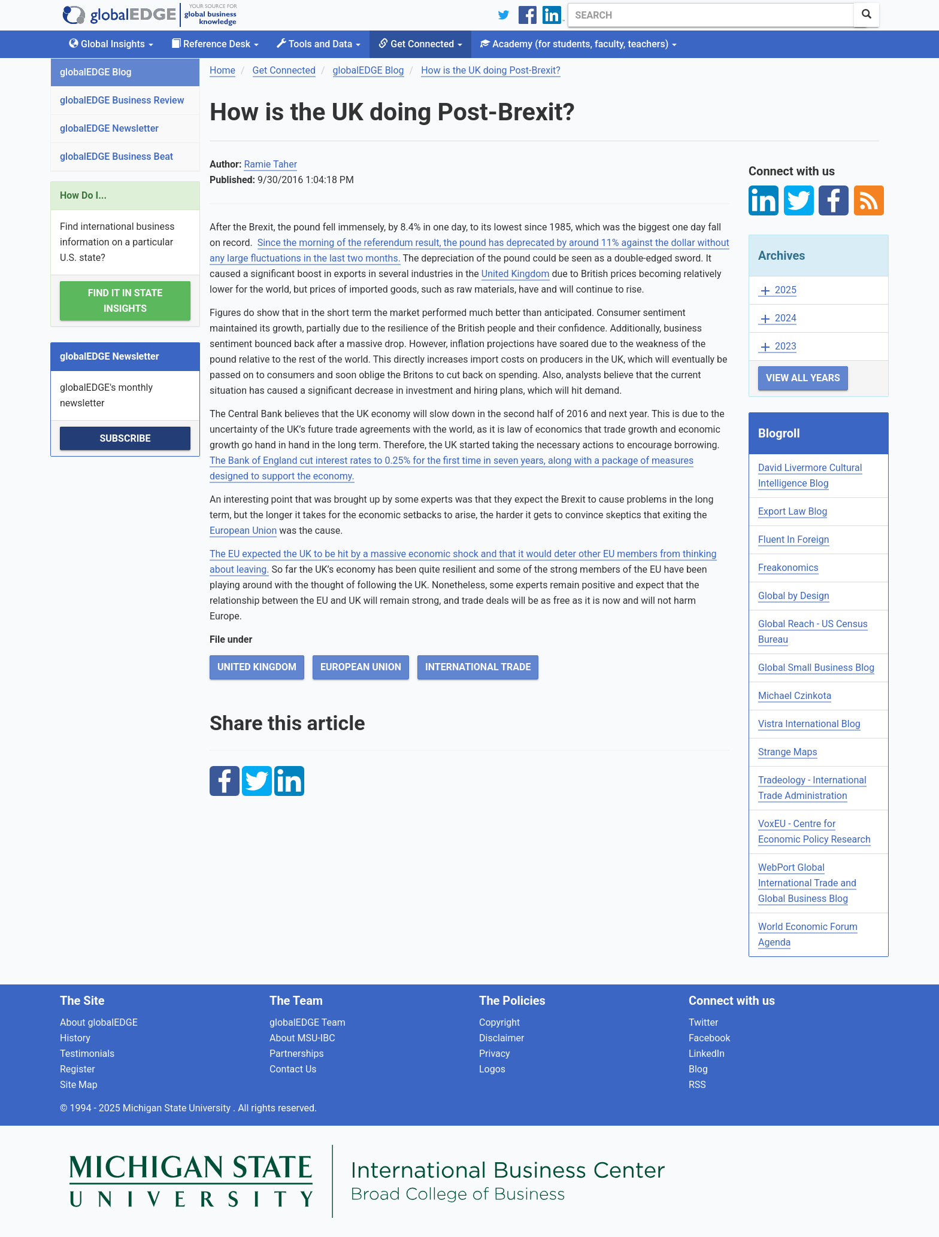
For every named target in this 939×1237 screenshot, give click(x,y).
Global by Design (793, 595)
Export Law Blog (792, 511)
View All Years (803, 378)
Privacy (494, 1053)
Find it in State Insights (125, 300)
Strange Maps (787, 752)
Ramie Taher (270, 164)
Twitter (703, 1022)
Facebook (709, 1038)
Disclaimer (501, 1038)
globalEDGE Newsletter (109, 128)
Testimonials (87, 1053)
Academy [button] (578, 44)
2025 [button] (777, 290)
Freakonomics (788, 567)
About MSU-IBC (302, 1038)
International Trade (478, 667)
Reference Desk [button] (215, 44)
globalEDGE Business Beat (116, 156)
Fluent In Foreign (793, 539)
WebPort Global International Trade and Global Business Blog (807, 883)
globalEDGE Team (307, 1022)
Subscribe (124, 438)
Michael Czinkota (794, 695)
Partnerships (296, 1053)
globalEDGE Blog (96, 72)
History (75, 1038)
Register (77, 1069)
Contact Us (293, 1069)
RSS (697, 1084)
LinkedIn (707, 1053)
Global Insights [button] (111, 44)
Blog (698, 1069)
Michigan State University (178, 1108)
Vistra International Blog (809, 724)
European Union (243, 530)
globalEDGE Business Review (122, 100)
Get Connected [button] (420, 44)
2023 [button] (777, 347)
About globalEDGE (99, 1022)
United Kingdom (515, 273)
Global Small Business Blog (816, 667)
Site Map (79, 1084)
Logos (492, 1069)
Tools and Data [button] (319, 44)
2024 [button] (777, 318)
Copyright (499, 1022)
